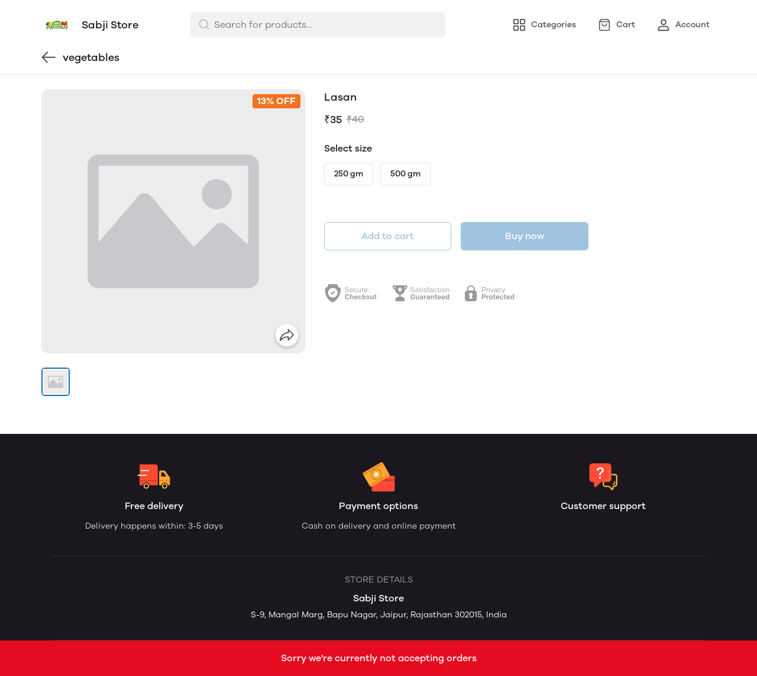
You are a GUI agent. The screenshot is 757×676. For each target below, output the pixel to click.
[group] (173, 221)
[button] (55, 382)
